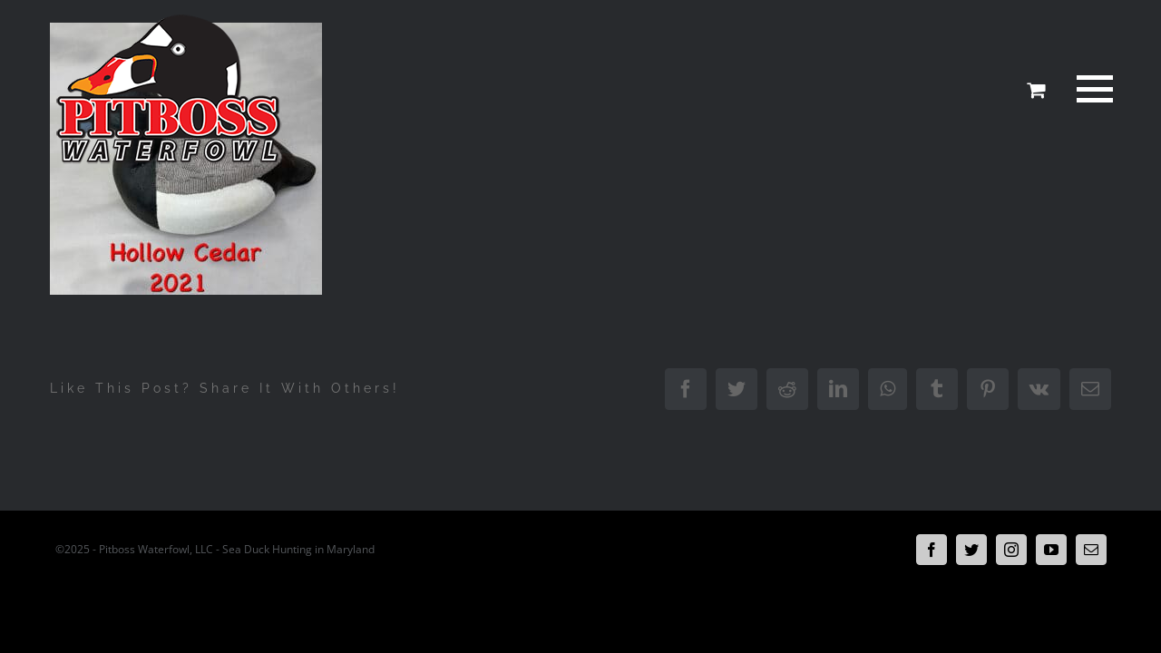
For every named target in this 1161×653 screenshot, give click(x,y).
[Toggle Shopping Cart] (1036, 90)
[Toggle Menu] (1091, 88)
